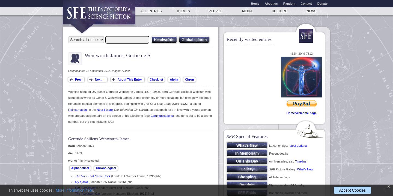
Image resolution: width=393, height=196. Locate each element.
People (215, 11)
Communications (161, 115)
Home (255, 3)
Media (247, 11)
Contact (306, 3)
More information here (74, 190)
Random (289, 3)
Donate (322, 3)
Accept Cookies (352, 190)
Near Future (105, 109)
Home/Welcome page (302, 113)
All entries (151, 11)
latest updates (298, 145)
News (311, 11)
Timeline (300, 161)
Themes (183, 11)
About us (271, 3)
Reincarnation (77, 109)
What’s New (305, 169)
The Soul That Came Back (92, 176)
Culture (279, 11)
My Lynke (81, 181)
